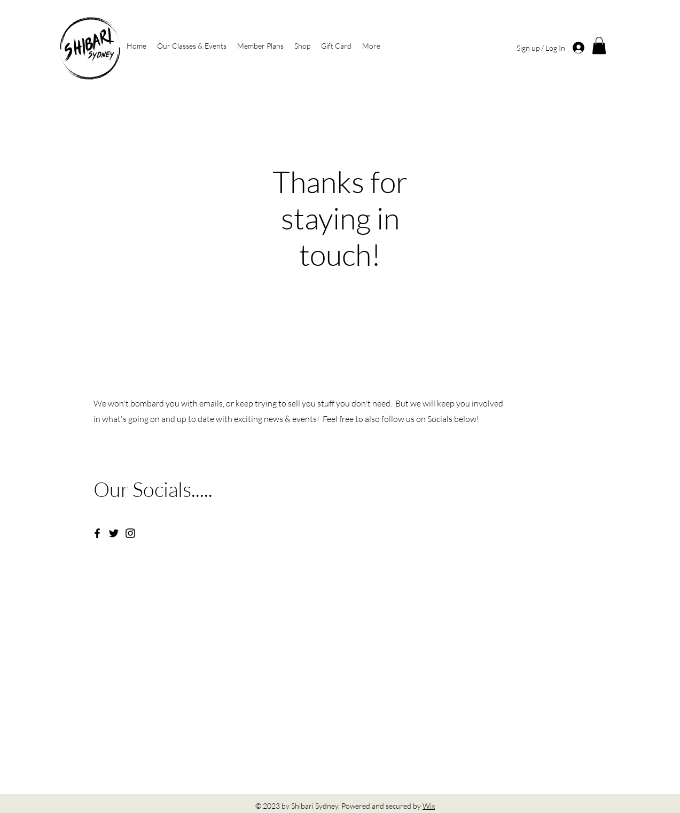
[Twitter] (113, 533)
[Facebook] (97, 533)
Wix (429, 805)
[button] (599, 45)
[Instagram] (130, 533)
